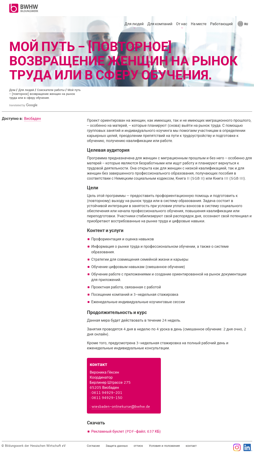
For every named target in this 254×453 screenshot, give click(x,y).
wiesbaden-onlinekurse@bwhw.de (121, 406)
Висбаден (32, 118)
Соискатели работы (50, 90)
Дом (12, 90)
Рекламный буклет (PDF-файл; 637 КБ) (126, 431)
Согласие (93, 446)
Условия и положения (164, 446)
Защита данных (117, 446)
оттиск (138, 446)
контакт (191, 446)
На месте (198, 23)
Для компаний (159, 23)
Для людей (26, 90)
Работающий (221, 23)
